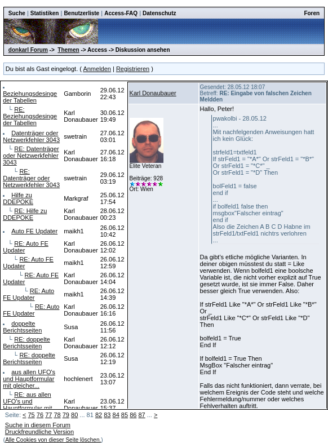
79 (66, 414)
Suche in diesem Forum (37, 425)
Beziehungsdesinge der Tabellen (30, 97)
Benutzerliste (81, 13)
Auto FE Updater (34, 231)
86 (133, 414)
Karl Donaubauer (153, 93)
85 (124, 414)
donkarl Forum (28, 50)
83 (107, 414)
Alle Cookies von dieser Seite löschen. (53, 440)
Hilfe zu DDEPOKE (18, 198)
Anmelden (97, 68)
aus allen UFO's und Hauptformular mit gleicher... (29, 379)
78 (57, 414)
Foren (312, 13)
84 (116, 414)
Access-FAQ (121, 13)
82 (98, 414)
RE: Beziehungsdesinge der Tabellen (30, 116)
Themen (68, 50)
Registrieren (132, 68)
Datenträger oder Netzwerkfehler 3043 (31, 136)
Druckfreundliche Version (39, 431)
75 (31, 414)
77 (48, 414)
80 (74, 414)
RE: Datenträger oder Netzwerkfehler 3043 (31, 155)
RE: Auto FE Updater (28, 294)
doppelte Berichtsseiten (22, 327)
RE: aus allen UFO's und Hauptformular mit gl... (27, 404)
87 (141, 414)
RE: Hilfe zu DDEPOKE (25, 214)
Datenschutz (159, 13)
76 (40, 414)
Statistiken (44, 13)
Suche (16, 13)
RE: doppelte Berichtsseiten (26, 342)
